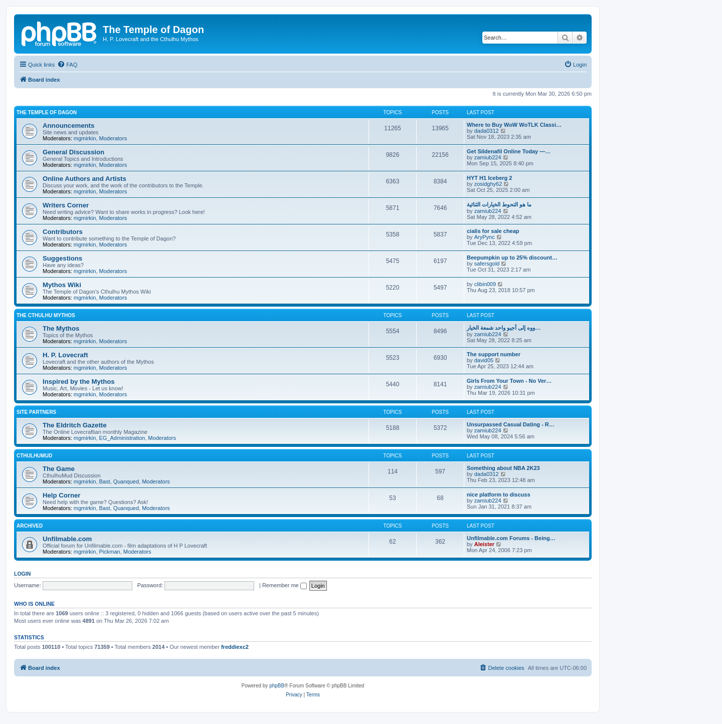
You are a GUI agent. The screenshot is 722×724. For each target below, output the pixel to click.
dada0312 (486, 131)
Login (22, 574)
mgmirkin (85, 138)
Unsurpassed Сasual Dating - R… (511, 424)
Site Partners (36, 412)
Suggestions (62, 258)
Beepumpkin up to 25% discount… (512, 258)
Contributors (63, 231)
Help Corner (61, 495)
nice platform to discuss (498, 495)
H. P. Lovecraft (65, 355)
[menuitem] (67, 65)
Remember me (284, 585)
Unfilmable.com (67, 539)
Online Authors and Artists (84, 178)
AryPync (484, 237)
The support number (493, 354)
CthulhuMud (34, 455)
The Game (59, 468)
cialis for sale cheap (493, 231)
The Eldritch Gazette (75, 425)
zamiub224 (487, 157)
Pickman (109, 552)
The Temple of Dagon (47, 112)
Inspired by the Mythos (79, 381)
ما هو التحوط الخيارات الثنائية (499, 204)
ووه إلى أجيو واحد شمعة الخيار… (503, 328)
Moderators (113, 138)
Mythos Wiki (62, 285)
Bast (104, 481)
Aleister (484, 544)
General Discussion (73, 152)
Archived (30, 526)
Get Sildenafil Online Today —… (509, 151)
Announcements (68, 125)
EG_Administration (122, 438)
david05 (484, 360)
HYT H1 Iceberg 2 (489, 178)
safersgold (487, 264)
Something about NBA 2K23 (503, 468)
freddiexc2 (235, 647)
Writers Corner (66, 205)
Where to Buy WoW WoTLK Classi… (514, 125)
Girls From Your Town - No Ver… (509, 381)
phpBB (276, 685)
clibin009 (485, 284)
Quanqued (126, 481)
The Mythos (61, 328)
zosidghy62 (488, 184)
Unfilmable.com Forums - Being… (511, 538)
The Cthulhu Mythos (46, 315)
